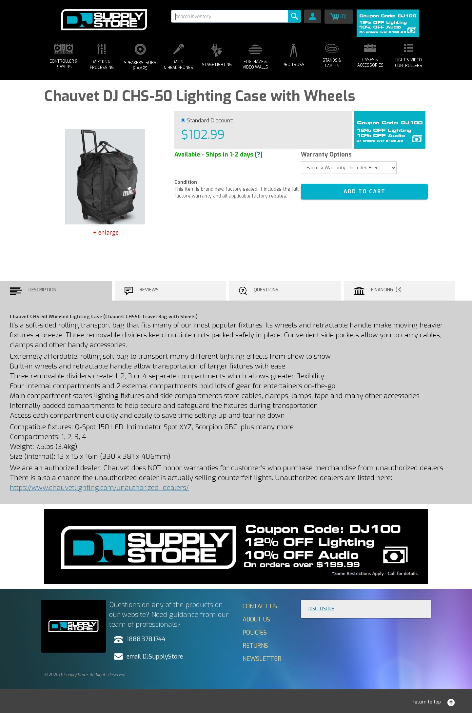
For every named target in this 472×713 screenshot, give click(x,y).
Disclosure (321, 609)
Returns (255, 646)
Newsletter (262, 659)
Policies (255, 633)
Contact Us (260, 606)
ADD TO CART (364, 191)
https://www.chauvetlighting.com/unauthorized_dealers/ (99, 487)
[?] (259, 154)
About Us (256, 619)
